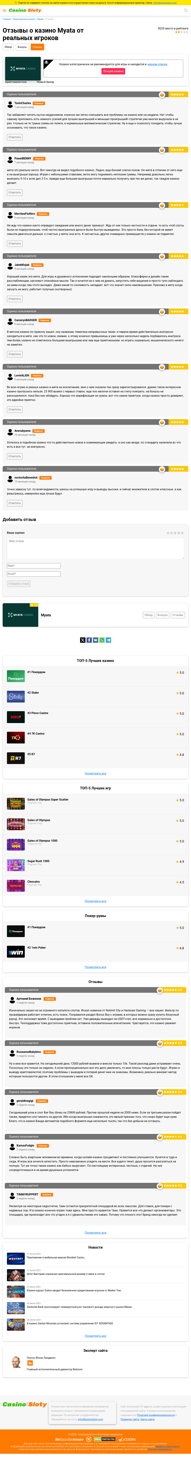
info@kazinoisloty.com (165, 2)
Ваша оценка (16, 532)
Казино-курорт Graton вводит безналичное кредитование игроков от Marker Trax (74, 1290)
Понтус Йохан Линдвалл (41, 1357)
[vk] (95, 640)
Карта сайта (147, 1419)
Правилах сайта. (130, 1419)
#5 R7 (31, 754)
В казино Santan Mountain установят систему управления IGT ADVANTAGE (70, 1323)
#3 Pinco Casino (37, 713)
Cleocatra (33, 881)
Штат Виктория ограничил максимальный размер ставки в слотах (66, 1274)
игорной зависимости (160, 1449)
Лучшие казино (113, 71)
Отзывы (37, 47)
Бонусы (22, 47)
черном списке (157, 64)
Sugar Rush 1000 (38, 861)
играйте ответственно (168, 1446)
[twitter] (82, 640)
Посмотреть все (95, 773)
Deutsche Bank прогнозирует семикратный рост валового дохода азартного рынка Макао (79, 1307)
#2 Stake (33, 692)
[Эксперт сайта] (16, 1362)
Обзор (8, 47)
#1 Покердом (36, 672)
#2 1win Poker (36, 947)
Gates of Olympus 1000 (42, 840)
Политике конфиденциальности (156, 1415)
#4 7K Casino (35, 733)
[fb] (89, 640)
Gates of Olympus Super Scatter (47, 799)
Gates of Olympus (38, 820)
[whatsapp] (102, 640)
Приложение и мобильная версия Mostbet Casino (55, 1257)
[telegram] (108, 640)
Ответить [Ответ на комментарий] (15, 137)
